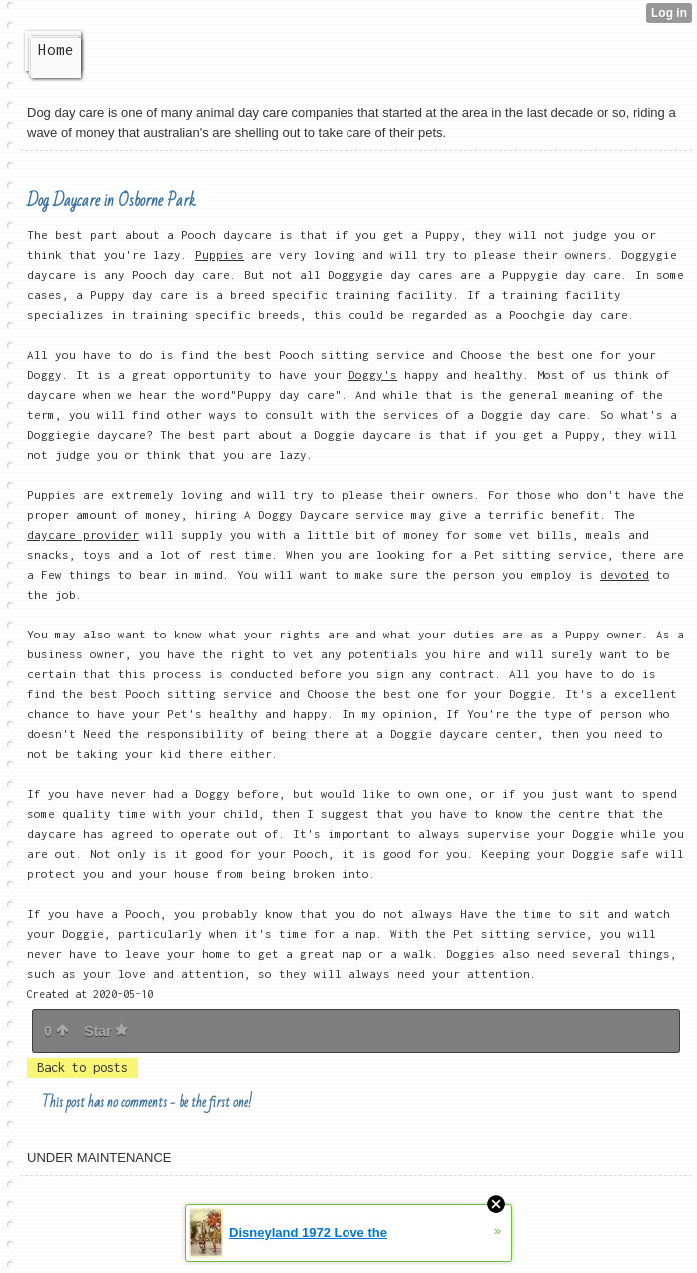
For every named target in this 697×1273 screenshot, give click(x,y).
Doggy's (372, 374)
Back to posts (82, 1067)
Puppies (219, 254)
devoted (624, 574)
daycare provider (83, 534)
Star (106, 1031)
